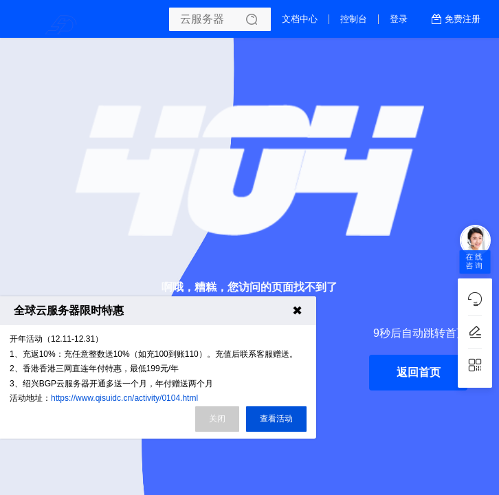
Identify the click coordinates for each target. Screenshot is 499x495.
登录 (399, 19)
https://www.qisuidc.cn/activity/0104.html (124, 398)
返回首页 (419, 372)
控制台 (353, 19)
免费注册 (462, 19)
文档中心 (300, 19)
